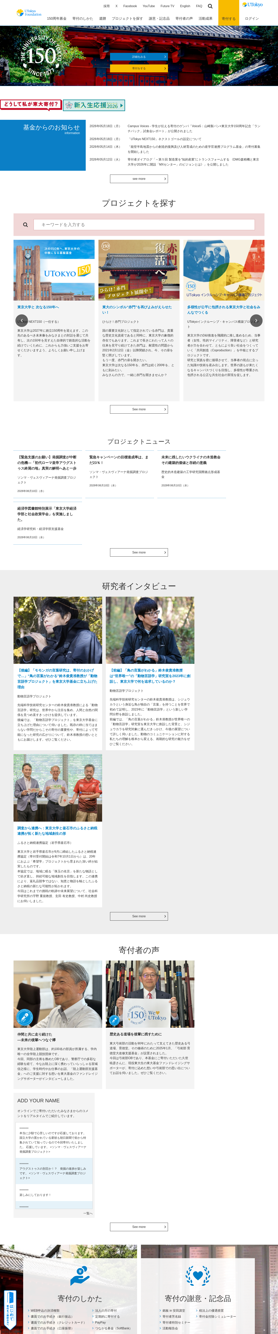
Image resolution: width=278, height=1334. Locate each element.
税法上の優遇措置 (211, 988)
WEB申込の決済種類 (45, 988)
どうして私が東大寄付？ (188, 1134)
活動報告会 (170, 1006)
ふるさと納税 (40, 1200)
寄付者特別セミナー (176, 1000)
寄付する (229, 19)
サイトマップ (97, 1273)
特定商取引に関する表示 (231, 1139)
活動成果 (130, 1116)
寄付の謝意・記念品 (91, 1116)
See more (139, 410)
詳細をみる (139, 57)
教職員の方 (38, 1209)
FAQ (199, 6)
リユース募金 (40, 1185)
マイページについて (228, 1154)
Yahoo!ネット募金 (43, 1195)
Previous (21, 321)
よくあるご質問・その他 (231, 1118)
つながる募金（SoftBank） (113, 1006)
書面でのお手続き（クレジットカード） (58, 1000)
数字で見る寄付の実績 (139, 1124)
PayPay (100, 1000)
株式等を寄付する (42, 1204)
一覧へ (258, 889)
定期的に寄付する (107, 994)
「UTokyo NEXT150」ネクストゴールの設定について (165, 139)
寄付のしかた (39, 1116)
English (185, 6)
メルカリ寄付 (40, 1190)
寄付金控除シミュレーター (217, 994)
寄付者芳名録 (172, 994)
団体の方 (37, 1215)
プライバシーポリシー (150, 1273)
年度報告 (131, 1129)
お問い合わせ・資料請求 (231, 1129)
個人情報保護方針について (232, 1144)
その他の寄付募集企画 (229, 1149)
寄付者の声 (179, 1116)
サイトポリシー (121, 1273)
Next (256, 321)
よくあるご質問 (41, 1224)
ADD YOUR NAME (184, 1139)
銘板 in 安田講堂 (174, 988)
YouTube (149, 6)
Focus (129, 1144)
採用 (106, 6)
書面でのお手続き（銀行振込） (52, 994)
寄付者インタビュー (185, 1129)
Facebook (130, 6)
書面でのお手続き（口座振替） (52, 1006)
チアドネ (37, 1219)
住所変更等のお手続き (229, 1134)
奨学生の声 (133, 1139)
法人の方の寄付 (106, 988)
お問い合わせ (179, 1273)
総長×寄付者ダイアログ (187, 1124)
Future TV (167, 6)
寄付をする (139, 69)
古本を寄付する (41, 1180)
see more (139, 179)
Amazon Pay (39, 1175)
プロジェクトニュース (139, 1134)
